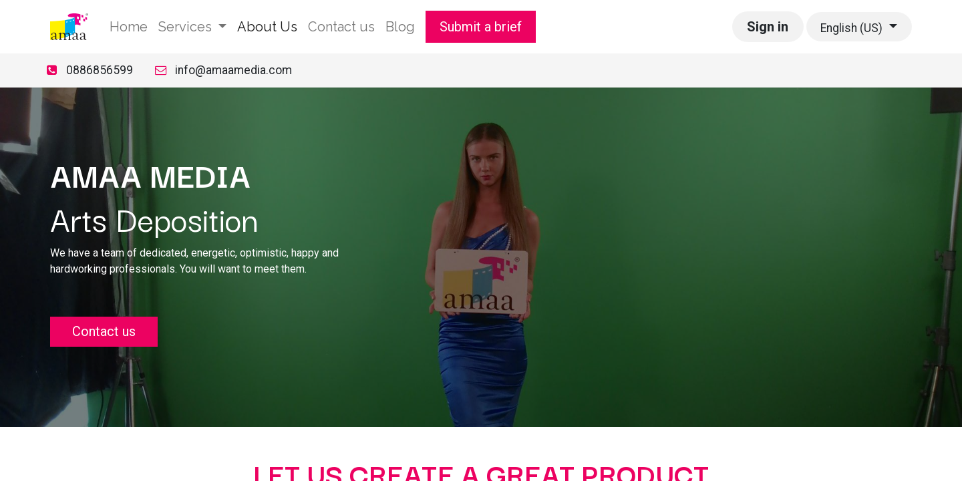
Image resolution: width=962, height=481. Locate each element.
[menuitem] (128, 26)
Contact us (104, 331)
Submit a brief (481, 27)
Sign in (767, 27)
